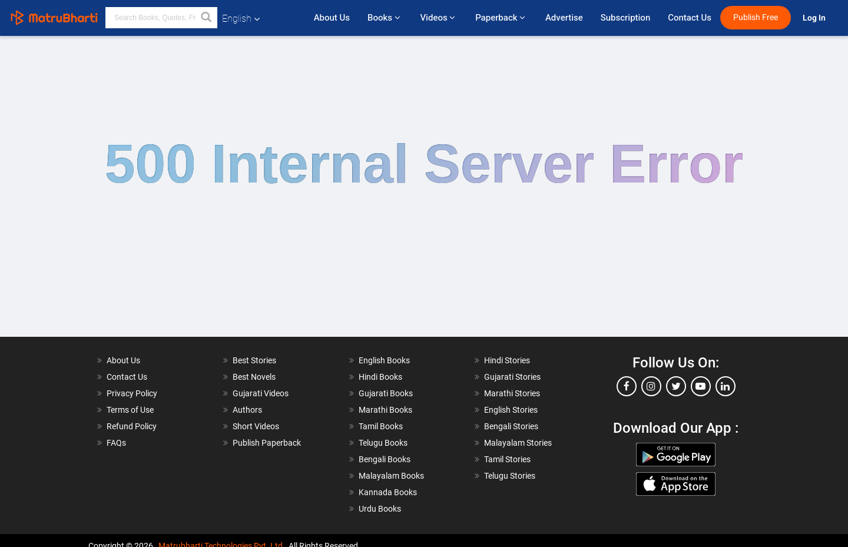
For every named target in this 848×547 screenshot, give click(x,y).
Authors (247, 410)
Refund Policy (132, 426)
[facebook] (627, 386)
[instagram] (651, 386)
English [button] (241, 18)
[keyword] (161, 17)
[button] (206, 17)
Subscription (625, 17)
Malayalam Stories (518, 442)
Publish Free (755, 17)
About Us (332, 17)
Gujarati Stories (512, 377)
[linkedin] (726, 386)
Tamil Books (381, 426)
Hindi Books (380, 377)
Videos (439, 17)
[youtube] (701, 386)
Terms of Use (130, 410)
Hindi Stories (507, 360)
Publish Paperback (267, 442)
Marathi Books (385, 410)
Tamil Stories (507, 459)
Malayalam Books (391, 475)
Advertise (564, 17)
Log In (815, 18)
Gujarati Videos (261, 393)
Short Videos (256, 426)
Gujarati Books (386, 393)
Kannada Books (388, 492)
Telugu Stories (509, 475)
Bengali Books (384, 459)
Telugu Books (383, 442)
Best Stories (254, 360)
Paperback (501, 17)
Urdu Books (380, 508)
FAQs (116, 442)
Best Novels (254, 377)
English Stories (511, 410)
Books (384, 17)
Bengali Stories (511, 426)
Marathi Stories (512, 393)
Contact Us (689, 17)
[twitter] (676, 386)
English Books (384, 360)
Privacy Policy (132, 393)
